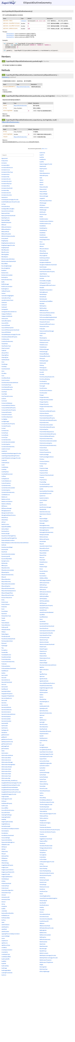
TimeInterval (43, 827)
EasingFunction (5, 562)
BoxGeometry (4, 274)
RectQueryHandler (44, 536)
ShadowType (43, 662)
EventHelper (4, 613)
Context (3, 430)
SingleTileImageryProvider (46, 689)
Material (42, 172)
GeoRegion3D (4, 732)
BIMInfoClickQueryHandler (8, 238)
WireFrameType (43, 971)
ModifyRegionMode (45, 241)
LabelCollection (5, 926)
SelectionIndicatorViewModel (47, 646)
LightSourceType (5, 947)
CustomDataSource (6, 482)
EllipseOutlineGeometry (7, 576)
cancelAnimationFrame (7, 302)
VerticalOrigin (43, 886)
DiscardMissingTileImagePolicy (9, 540)
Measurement (43, 191)
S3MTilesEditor (43, 600)
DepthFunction (5, 526)
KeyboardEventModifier (7, 915)
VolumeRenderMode (45, 916)
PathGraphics (43, 307)
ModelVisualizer (44, 239)
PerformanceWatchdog (45, 317)
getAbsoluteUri (5, 736)
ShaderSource (43, 653)
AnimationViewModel (6, 190)
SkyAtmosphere (44, 694)
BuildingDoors (5, 290)
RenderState (43, 543)
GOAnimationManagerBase (8, 766)
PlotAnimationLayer (45, 342)
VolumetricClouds (44, 918)
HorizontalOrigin (5, 839)
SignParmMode (43, 680)
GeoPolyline (4, 729)
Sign (41, 673)
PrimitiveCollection (44, 463)
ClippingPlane (5, 357)
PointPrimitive (43, 390)
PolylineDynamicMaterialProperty (48, 422)
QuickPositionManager (45, 509)
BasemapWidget (5, 222)
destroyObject (5, 530)
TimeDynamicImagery (45, 824)
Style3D (41, 737)
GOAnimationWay (5, 780)
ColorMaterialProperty (7, 389)
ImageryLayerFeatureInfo (7, 874)
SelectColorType (44, 641)
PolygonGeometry (44, 399)
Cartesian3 (23, 21)
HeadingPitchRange (6, 816)
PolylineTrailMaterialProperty (47, 438)
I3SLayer (3, 855)
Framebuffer (4, 654)
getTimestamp (5, 750)
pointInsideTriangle (44, 385)
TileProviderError (44, 820)
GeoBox (3, 675)
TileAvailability (43, 813)
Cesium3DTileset (5, 327)
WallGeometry (43, 934)
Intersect (3, 896)
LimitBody (4, 949)
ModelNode (43, 236)
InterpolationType (6, 894)
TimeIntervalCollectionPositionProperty (50, 831)
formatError (4, 652)
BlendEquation (5, 251)
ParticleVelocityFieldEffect (46, 303)
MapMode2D (43, 168)
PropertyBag (43, 484)
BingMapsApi (4, 242)
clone (2, 373)
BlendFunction (5, 254)
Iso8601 (3, 910)
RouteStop (42, 575)
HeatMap (3, 821)
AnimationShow (5, 187)
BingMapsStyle (5, 249)
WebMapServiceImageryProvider (48, 957)
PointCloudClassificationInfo (47, 378)
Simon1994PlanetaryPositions (47, 685)
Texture (41, 797)
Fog (2, 649)
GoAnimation (4, 755)
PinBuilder (42, 330)
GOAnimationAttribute (7, 757)
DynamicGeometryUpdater (8, 556)
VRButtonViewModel (45, 927)
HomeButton (4, 835)
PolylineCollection (44, 415)
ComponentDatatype (6, 405)
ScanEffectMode (44, 618)
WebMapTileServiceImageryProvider (49, 959)
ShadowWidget (43, 664)
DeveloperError (10, 33)
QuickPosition (43, 506)
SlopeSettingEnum (44, 703)
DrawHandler (4, 551)
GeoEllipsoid (4, 691)
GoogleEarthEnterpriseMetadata (9, 789)
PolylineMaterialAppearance (47, 433)
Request (42, 545)
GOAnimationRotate (6, 768)
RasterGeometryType (45, 513)
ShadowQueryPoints (45, 660)
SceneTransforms (44, 630)
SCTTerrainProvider (44, 639)
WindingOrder (43, 968)
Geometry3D (4, 707)
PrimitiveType (43, 465)
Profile (41, 467)
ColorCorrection (5, 382)
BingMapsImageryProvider (8, 247)
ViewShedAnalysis (44, 907)
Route (41, 570)
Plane (41, 337)
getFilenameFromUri (6, 745)
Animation (4, 164)
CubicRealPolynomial (6, 476)
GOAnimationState (6, 775)
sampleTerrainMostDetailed (46, 614)
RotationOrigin (43, 568)
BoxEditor (3, 272)
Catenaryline (4, 320)
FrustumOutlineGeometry (8, 663)
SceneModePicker (44, 625)
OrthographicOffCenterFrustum (48, 287)
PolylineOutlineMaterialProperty (48, 435)
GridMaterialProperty (6, 805)
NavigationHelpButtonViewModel (48, 266)
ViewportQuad (43, 902)
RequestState (43, 554)
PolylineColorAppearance (46, 417)
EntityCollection (5, 606)
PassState (42, 305)
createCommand (5, 450)
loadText (42, 159)
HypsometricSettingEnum (8, 844)
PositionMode (43, 449)
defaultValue (4, 521)
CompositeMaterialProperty (8, 409)
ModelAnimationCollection (46, 223)
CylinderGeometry (6, 487)
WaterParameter (44, 948)
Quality (41, 490)
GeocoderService (5, 681)
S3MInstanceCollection (45, 593)
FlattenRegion (5, 636)
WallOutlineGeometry (45, 941)
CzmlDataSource (5, 496)
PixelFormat (43, 335)
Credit (3, 466)
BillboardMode (5, 233)
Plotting (42, 367)
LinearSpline (4, 954)
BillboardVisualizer (6, 235)
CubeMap (3, 471)
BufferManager (5, 286)
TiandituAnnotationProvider (47, 804)
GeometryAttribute (6, 709)
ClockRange (4, 366)
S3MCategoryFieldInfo (45, 582)
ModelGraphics (43, 230)
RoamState (42, 561)
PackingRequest (44, 294)
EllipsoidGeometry (6, 583)
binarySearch (4, 240)
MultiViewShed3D (44, 262)
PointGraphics (43, 383)
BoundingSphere (5, 270)
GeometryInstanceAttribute (8, 716)
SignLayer (42, 678)
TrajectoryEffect (43, 843)
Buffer (3, 283)
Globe (2, 752)
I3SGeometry (4, 853)
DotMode (3, 546)
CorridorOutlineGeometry (8, 448)
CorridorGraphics (5, 446)
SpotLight (42, 724)
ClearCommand (5, 350)
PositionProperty (44, 451)
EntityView (4, 608)
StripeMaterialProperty (45, 733)
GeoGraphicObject (6, 693)
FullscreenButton (5, 668)
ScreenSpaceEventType (45, 637)
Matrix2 (41, 182)
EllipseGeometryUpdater (7, 572)
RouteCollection (44, 573)
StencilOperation (44, 728)
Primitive (42, 461)
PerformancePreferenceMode (47, 314)
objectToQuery (43, 275)
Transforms (42, 845)
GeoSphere (4, 734)
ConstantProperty (6, 428)
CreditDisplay (4, 469)
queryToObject (43, 502)
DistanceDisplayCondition (8, 542)
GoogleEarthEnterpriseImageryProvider (11, 784)
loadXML (42, 163)
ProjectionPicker (44, 474)
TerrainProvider (43, 790)
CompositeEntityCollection (8, 407)
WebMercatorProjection (46, 962)
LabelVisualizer (5, 933)
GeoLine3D (4, 702)
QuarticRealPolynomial (45, 495)
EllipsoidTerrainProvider (7, 597)
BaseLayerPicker (5, 215)
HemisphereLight (5, 828)
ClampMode (4, 345)
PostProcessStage (44, 456)
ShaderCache (43, 648)
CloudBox (3, 375)
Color (2, 377)
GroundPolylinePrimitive (7, 812)
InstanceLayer (5, 890)
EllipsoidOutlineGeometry (23, 88)
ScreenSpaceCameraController (47, 632)
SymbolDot (42, 769)
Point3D (42, 374)
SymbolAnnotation (44, 767)
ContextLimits (5, 432)
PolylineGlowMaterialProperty (47, 429)
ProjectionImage (44, 470)
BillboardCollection (6, 229)
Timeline (42, 836)
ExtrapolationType (6, 617)
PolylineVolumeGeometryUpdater (48, 442)
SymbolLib (42, 772)
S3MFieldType (43, 586)
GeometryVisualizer (6, 723)
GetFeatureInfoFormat (7, 743)
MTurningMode (43, 257)
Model (41, 218)
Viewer (41, 895)
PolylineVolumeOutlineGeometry (48, 447)
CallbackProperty (5, 293)
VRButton (42, 925)
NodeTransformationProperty (47, 273)
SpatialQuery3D (43, 710)
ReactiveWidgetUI (44, 522)
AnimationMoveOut (6, 183)
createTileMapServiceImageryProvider (11, 460)
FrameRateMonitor (6, 656)
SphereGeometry (44, 712)
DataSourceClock (5, 501)
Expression (4, 615)
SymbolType (43, 781)
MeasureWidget (43, 195)
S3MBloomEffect (44, 580)
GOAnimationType (6, 777)
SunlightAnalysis (44, 749)
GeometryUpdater (6, 720)
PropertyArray (43, 481)
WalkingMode (43, 932)
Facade (3, 620)
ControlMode (4, 437)
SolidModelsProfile (44, 708)
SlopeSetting (43, 701)
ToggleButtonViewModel (46, 840)
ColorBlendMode (5, 379)
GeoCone (3, 686)
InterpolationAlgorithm (7, 892)
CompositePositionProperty (8, 412)
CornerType (4, 439)
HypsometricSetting (6, 842)
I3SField (3, 851)
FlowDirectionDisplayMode (8, 640)
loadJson (3, 976)
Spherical (42, 717)
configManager (5, 423)
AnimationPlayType (6, 185)
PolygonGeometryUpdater (46, 401)
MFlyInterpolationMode (46, 202)
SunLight (42, 747)
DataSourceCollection (6, 503)
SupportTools (43, 760)
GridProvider (4, 807)
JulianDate (4, 912)
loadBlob (3, 963)
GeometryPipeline (6, 718)
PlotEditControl (44, 346)
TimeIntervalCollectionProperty (48, 833)
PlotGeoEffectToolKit (45, 358)
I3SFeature (4, 848)
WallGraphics (43, 939)
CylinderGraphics (5, 492)
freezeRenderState (6, 659)
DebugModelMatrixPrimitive (8, 517)
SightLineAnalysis (44, 671)
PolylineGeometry (44, 424)
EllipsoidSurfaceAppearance (8, 592)
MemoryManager (44, 198)
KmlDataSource (5, 917)
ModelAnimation (44, 220)
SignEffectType (43, 676)
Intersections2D (5, 899)
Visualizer (42, 911)
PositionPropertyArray (45, 454)
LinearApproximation (6, 951)
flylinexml (3, 645)
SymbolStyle (43, 776)
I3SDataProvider (5, 846)
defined (3, 524)
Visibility (42, 909)
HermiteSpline (5, 832)
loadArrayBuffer (5, 960)
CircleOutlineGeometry (7, 343)
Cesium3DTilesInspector (7, 329)
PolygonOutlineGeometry (46, 408)
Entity (2, 601)
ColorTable (4, 395)
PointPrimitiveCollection (46, 392)
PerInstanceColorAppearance (47, 321)
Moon (41, 243)
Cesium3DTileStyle (6, 334)
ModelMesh (42, 234)
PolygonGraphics (44, 403)
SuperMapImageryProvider (46, 756)
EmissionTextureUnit (6, 599)
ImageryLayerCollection (7, 871)
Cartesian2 (4, 304)
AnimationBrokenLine (7, 169)
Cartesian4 (4, 309)
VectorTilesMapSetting (45, 872)
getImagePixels (5, 748)
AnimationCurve (5, 171)
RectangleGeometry (45, 527)
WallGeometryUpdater (45, 936)
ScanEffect (42, 616)
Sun (41, 744)
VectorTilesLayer (44, 868)
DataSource (4, 498)
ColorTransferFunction (7, 398)
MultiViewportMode (45, 259)
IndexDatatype (5, 880)
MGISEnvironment (44, 209)
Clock (2, 363)
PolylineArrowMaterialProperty (47, 413)
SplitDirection (43, 721)
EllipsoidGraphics (5, 588)
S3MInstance (43, 591)
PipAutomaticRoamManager (47, 333)
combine (3, 400)
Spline (41, 719)
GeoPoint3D (4, 727)
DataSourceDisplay (6, 505)
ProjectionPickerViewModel (47, 477)
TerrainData (42, 788)
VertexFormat (43, 884)
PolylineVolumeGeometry (46, 440)
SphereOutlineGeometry (46, 715)
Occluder (42, 280)
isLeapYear (4, 908)
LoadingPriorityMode (6, 974)
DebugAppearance (6, 512)
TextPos (41, 795)
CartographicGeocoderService (9, 313)
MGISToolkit (43, 214)
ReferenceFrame (44, 538)
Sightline (42, 669)
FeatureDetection (5, 627)
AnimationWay (5, 192)
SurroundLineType (44, 763)
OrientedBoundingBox (45, 282)
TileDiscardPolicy (44, 817)
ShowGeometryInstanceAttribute (48, 666)
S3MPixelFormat (44, 596)
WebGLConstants (44, 955)
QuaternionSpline (44, 500)
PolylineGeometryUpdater (46, 426)
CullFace (3, 478)
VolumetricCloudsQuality (46, 920)
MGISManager (43, 211)
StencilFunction (44, 726)
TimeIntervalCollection (45, 829)
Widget (41, 966)
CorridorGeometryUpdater (8, 444)
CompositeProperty (6, 414)
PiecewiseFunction (44, 328)
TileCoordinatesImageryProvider (48, 815)
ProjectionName (44, 472)
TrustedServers (43, 852)
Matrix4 (41, 186)
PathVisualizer (43, 310)
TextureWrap (43, 799)
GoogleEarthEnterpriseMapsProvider (10, 787)
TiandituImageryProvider (46, 806)
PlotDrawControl (44, 344)
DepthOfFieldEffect (6, 528)
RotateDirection (44, 564)
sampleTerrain (43, 612)
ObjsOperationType (45, 278)
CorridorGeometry (6, 441)
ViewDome (42, 891)
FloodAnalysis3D (5, 638)
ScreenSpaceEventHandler (46, 634)
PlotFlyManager (44, 353)
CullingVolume (5, 480)
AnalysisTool (4, 162)
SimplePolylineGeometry (46, 687)
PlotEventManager (44, 351)
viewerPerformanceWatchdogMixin (48, 900)
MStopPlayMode (44, 255)
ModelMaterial (43, 232)
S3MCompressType (44, 584)
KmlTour (3, 922)
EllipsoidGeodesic (5, 581)
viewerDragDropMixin (45, 897)
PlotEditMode (43, 349)
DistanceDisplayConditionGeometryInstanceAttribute (14, 544)
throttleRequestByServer (46, 801)
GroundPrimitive (5, 814)
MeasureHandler (44, 188)
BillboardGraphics (6, 231)
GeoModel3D (4, 725)
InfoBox (3, 883)
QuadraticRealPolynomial (46, 488)
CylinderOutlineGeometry (8, 494)
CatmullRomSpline (6, 322)
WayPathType (43, 952)
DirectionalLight (5, 535)
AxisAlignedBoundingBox (7, 210)
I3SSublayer (4, 862)
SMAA (41, 705)
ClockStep (4, 368)
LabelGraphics (5, 928)
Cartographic (4, 311)
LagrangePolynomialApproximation (10, 935)
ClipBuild (3, 352)
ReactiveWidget (43, 520)
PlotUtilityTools (43, 371)
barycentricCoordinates (7, 213)
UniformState (43, 861)
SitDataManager (44, 692)
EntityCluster (4, 604)
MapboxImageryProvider (46, 166)
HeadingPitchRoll (5, 819)
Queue (41, 504)
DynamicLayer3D (5, 558)
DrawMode (4, 553)
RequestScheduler (44, 552)
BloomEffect (4, 265)
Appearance (4, 199)
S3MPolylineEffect (44, 598)
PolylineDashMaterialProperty (47, 419)
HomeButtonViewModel (7, 837)
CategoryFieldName (6, 315)
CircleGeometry (5, 341)
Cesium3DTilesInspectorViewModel (10, 331)
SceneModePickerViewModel (47, 628)
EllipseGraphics (5, 574)
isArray (3, 906)
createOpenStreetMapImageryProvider (11, 455)
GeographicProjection (7, 695)
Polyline (42, 410)
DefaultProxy (4, 519)
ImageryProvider (5, 876)
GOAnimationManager (7, 764)
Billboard (3, 226)
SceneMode (42, 623)
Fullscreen (4, 665)
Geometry (5, 79)
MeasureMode (43, 193)
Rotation (42, 566)
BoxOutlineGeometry (6, 281)
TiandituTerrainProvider (46, 811)
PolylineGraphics (44, 431)
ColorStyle (4, 393)
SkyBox (41, 696)
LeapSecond (4, 942)
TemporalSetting (44, 785)
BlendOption (4, 258)
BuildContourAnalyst (6, 288)
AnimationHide (5, 178)
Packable (42, 289)
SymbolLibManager (44, 774)
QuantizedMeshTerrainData (46, 493)
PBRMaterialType (44, 312)
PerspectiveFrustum (45, 323)
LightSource (4, 944)
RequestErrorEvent (44, 550)
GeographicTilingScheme (7, 697)
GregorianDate (5, 798)
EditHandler (4, 565)
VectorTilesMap (43, 870)
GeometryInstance (6, 713)
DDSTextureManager (6, 510)
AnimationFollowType (7, 174)
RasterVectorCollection (45, 516)
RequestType (43, 557)
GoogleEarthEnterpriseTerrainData (10, 791)
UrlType (42, 865)
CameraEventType (6, 299)
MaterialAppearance (45, 175)
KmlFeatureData (5, 919)
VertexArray (42, 879)
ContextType (4, 434)
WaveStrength (43, 950)
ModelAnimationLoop (45, 225)
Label (2, 924)
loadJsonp (42, 154)
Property (42, 479)
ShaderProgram (44, 650)
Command (4, 402)
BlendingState (5, 256)
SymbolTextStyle (44, 779)
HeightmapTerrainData (7, 823)
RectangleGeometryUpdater (47, 529)
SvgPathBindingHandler (46, 765)
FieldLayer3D (4, 629)
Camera (3, 295)
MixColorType (43, 216)
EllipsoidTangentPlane (7, 594)
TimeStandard (43, 838)
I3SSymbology (5, 864)
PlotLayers (42, 360)
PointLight (42, 387)
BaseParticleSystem (6, 224)
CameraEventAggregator (7, 297)
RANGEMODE (43, 511)
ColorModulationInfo (6, 391)
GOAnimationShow (6, 773)
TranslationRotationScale (46, 847)
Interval (3, 903)
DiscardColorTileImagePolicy (8, 537)
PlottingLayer (43, 369)
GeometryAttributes (6, 711)
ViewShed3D (43, 904)
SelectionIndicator (44, 644)
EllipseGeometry (5, 569)
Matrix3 (41, 184)
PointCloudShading (45, 381)
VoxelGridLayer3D (44, 923)
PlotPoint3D (43, 365)
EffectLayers (4, 567)
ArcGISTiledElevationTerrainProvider (10, 203)
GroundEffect (4, 809)
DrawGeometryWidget (7, 549)
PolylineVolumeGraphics (46, 445)
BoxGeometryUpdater (7, 277)
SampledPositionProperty (46, 607)
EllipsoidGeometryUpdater (8, 585)
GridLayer (3, 803)
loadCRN (3, 965)
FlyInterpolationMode (7, 643)
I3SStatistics (4, 860)
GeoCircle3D (4, 677)
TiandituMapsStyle (44, 808)
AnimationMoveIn (6, 180)
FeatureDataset (5, 624)
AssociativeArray (5, 208)
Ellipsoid (3, 578)
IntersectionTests (5, 901)
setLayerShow (5, 354)
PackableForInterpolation (46, 291)
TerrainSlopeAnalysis (45, 792)
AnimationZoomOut (6, 197)
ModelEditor (43, 227)
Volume (41, 914)
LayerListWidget (5, 938)
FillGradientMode (5, 631)
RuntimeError (43, 577)
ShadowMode (43, 657)
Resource (42, 559)
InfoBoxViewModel (6, 885)
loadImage (4, 970)
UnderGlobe (43, 859)
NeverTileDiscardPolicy (45, 271)
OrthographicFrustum (45, 285)
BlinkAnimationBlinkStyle (8, 261)
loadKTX (42, 156)
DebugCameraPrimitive (7, 514)
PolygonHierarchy (44, 406)
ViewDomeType (43, 893)
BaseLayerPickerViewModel (8, 217)
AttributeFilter (5, 858)
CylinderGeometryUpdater (8, 489)
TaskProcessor (43, 783)
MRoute (42, 248)
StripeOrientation (44, 735)
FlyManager (4, 647)
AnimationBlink (5, 167)
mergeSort (42, 200)
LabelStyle (4, 931)
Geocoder (3, 679)
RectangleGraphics (44, 532)
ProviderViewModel (45, 486)
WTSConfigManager (44, 973)
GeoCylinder (4, 688)
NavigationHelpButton (45, 264)
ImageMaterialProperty (7, 867)
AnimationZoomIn (6, 194)
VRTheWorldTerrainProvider (47, 930)
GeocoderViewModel (6, 684)
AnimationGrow (5, 176)
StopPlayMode (43, 731)
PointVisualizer (43, 394)
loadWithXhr (43, 161)
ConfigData (4, 421)
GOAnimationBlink (6, 759)
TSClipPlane (43, 854)
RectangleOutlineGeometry (46, 534)
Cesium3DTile (4, 325)
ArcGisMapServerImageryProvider (9, 201)
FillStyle (3, 633)
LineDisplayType (5, 956)
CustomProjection (6, 485)
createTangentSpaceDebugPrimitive (10, 457)
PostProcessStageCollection (47, 458)
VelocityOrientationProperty (47, 875)
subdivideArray (43, 742)
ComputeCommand (6, 416)
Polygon (42, 397)
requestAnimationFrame (46, 548)
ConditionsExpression (7, 418)
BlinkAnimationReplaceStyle (8, 263)
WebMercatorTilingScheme (46, 964)
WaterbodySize (43, 943)
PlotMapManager (44, 362)
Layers (3, 940)
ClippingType (4, 359)
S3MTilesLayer (43, 605)
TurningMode (43, 856)
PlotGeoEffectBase (44, 355)
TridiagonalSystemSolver (46, 849)
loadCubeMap (5, 967)
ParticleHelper (43, 296)
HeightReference (5, 825)
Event (2, 610)
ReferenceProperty (44, 541)
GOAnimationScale (6, 771)
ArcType (3, 206)
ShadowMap (43, 655)
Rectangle (42, 525)
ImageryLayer (4, 869)
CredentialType (5, 464)
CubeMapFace (5, 473)
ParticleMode (43, 298)
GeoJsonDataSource (6, 700)
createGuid (4, 453)
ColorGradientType (6, 386)
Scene (41, 621)
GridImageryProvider (6, 800)
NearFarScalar (43, 268)
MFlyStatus (42, 207)
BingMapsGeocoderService (8, 245)
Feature (3, 622)
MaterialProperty (44, 177)
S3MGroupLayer (44, 589)
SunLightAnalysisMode (45, 751)
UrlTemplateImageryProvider (47, 863)
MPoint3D (42, 246)
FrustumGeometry (6, 661)
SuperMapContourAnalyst (46, 753)
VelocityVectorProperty (45, 877)
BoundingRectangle (6, 267)
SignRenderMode (44, 682)
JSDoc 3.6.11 (44, 150)
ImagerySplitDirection (6, 878)
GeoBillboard (4, 672)
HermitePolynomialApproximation (10, 830)
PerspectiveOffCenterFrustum (47, 326)
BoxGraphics (4, 279)
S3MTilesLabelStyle (44, 602)
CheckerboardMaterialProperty (9, 338)
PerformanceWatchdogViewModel (48, 319)
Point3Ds (42, 376)
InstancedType (5, 887)
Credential (4, 462)
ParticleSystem (43, 301)
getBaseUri (4, 739)
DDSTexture (4, 508)
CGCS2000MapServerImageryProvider (10, 336)
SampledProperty (44, 609)
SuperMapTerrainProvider (46, 758)
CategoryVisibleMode (6, 318)
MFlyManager (43, 204)
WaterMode (42, 946)
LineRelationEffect (6, 958)
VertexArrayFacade (44, 881)
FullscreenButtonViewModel (8, 670)
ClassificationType (6, 347)
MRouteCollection (44, 250)
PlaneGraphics (43, 339)
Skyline (41, 699)
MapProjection (43, 170)
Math (41, 179)
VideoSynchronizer (44, 888)
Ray (40, 518)
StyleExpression (44, 740)
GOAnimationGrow (6, 761)
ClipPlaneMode (5, 361)
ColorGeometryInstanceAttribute (9, 384)
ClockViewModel (5, 370)
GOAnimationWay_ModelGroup (9, 782)
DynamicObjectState (6, 560)
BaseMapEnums (5, 219)
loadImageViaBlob (6, 972)
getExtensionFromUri (6, 741)
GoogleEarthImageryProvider (8, 796)
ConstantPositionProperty (8, 425)
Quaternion (42, 497)
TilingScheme (43, 822)
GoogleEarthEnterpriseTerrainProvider (11, 793)
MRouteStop (43, 252)
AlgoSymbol (4, 160)
